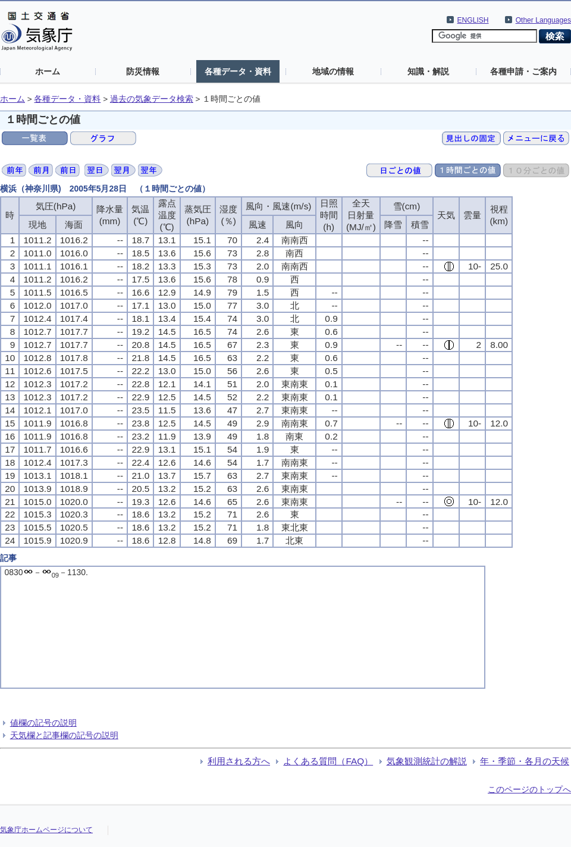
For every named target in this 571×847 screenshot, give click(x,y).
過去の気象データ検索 (151, 99)
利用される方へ (239, 761)
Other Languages (543, 20)
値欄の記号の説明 (43, 722)
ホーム (47, 71)
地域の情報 (333, 71)
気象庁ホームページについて (46, 830)
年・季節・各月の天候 (524, 761)
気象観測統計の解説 (427, 761)
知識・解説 (428, 71)
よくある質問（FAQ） (328, 761)
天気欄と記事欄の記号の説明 (64, 735)
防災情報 (142, 71)
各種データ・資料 (238, 71)
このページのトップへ (529, 789)
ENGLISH (473, 20)
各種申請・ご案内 (523, 71)
